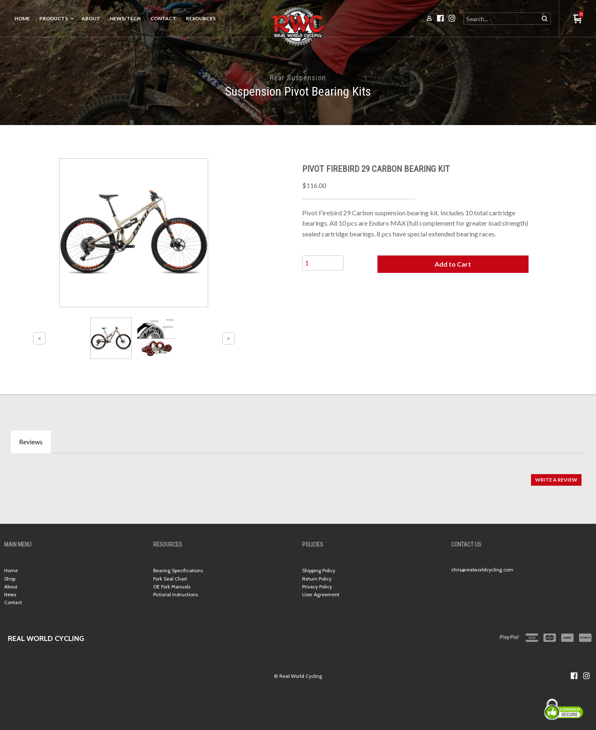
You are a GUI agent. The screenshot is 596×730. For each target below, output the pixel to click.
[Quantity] (323, 262)
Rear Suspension (298, 77)
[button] (452, 264)
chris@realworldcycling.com (482, 569)
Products (53, 18)
